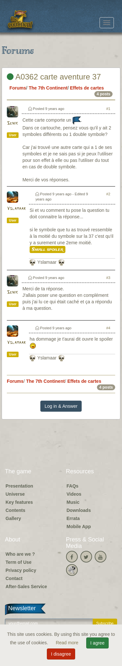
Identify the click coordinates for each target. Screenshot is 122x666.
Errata (73, 518)
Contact (14, 578)
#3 (108, 278)
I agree (97, 643)
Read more (67, 642)
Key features (19, 502)
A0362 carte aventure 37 (54, 76)
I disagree (61, 654)
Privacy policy (21, 570)
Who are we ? (20, 554)
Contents (15, 510)
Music (73, 502)
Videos (74, 494)
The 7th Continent (48, 88)
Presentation (19, 486)
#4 (108, 328)
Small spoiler (47, 249)
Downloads (79, 510)
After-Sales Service (26, 586)
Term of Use (19, 562)
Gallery (13, 518)
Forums (17, 88)
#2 (108, 194)
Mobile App (79, 526)
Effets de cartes (87, 88)
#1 (108, 109)
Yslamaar (16, 208)
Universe (15, 494)
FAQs (73, 486)
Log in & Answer (61, 406)
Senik (12, 123)
